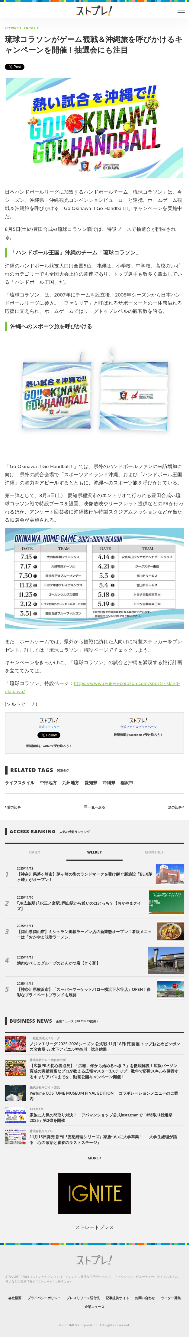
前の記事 (13, 807)
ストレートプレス (94, 1227)
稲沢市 (126, 782)
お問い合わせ (145, 1298)
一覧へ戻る (94, 807)
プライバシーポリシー (44, 1298)
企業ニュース (94, 1307)
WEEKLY (94, 852)
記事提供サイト (117, 1298)
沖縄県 (108, 782)
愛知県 (91, 782)
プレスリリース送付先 (83, 1298)
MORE (94, 1158)
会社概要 (14, 1298)
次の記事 (176, 807)
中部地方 (48, 782)
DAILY (34, 852)
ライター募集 (171, 1298)
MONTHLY (154, 852)
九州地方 (70, 782)
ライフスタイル (19, 782)
